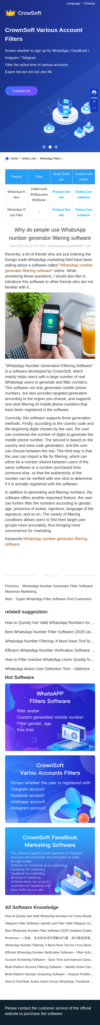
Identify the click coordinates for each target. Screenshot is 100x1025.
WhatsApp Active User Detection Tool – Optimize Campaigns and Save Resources (50, 669)
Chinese (89, 3)
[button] (44, 147)
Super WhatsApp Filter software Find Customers (54, 599)
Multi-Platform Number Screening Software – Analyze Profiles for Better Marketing (50, 974)
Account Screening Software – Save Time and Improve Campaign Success (50, 959)
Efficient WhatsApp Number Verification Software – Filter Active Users (50, 650)
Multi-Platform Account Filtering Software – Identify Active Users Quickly (50, 967)
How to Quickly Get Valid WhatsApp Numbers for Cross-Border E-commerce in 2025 (50, 622)
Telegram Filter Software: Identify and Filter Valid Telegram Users (50, 923)
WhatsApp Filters (50, 158)
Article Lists (29, 158)
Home (14, 158)
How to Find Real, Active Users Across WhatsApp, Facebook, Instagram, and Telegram (50, 981)
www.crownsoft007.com (74, 246)
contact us (94, 99)
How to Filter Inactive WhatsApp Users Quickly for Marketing (50, 659)
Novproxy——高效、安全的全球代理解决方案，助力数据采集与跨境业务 (50, 938)
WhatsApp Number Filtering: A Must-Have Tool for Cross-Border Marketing (50, 641)
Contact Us (21, 91)
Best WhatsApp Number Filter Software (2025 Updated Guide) (50, 632)
